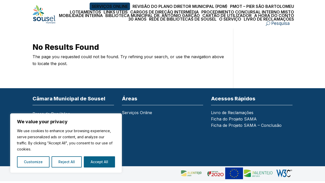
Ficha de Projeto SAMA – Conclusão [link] (246, 126)
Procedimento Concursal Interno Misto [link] (247, 12)
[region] (66, 143)
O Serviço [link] (230, 19)
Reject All (66, 162)
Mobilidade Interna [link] (81, 15)
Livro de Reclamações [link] (269, 19)
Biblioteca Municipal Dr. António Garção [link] (152, 15)
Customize (33, 162)
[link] (45, 14)
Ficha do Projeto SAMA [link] (234, 119)
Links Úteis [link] (116, 12)
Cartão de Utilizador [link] (227, 15)
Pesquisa (280, 23)
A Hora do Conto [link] (274, 15)
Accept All (99, 162)
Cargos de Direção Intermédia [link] (164, 12)
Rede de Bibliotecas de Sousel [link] (183, 19)
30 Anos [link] (137, 19)
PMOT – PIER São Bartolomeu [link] (262, 6)
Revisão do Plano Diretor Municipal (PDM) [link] (180, 6)
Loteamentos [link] (85, 12)
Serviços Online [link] (110, 6)
